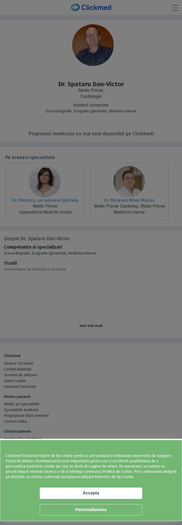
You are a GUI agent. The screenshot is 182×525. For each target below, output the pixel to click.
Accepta (91, 493)
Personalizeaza (91, 509)
